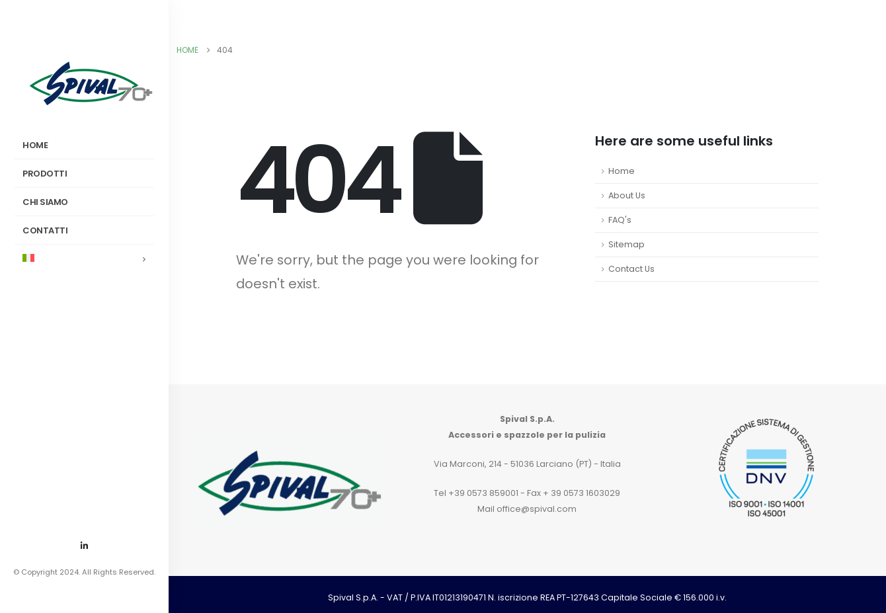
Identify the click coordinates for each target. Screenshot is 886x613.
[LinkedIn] (84, 545)
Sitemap (626, 244)
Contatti (44, 230)
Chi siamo (45, 202)
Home (621, 171)
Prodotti (44, 173)
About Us (626, 195)
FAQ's (619, 219)
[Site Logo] (90, 82)
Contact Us (631, 268)
